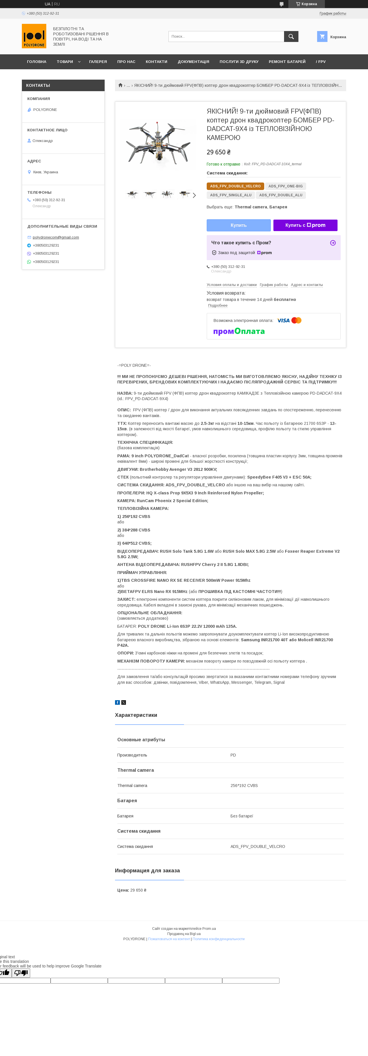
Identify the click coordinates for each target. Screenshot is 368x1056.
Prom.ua (209, 929)
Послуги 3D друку (239, 61)
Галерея (98, 61)
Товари (65, 61)
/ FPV (321, 61)
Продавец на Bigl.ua (184, 934)
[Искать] (291, 36)
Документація (193, 61)
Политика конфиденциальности (219, 939)
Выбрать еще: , (247, 207)
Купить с (305, 225)
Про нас (126, 61)
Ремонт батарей (287, 61)
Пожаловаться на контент (169, 939)
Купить (239, 225)
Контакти (156, 61)
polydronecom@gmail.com (56, 237)
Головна (36, 61)
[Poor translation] (21, 973)
